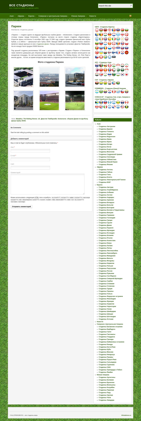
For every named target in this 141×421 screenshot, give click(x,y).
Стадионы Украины (106, 291)
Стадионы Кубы (105, 349)
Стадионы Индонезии (107, 136)
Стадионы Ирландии (107, 230)
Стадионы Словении (107, 286)
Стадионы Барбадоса (107, 329)
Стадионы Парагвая (106, 390)
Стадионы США (105, 367)
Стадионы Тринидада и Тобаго (110, 370)
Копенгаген (62, 119)
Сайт (12, 164)
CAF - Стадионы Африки (104, 80)
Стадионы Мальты (106, 258)
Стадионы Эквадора (106, 400)
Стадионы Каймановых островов (111, 342)
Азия (11, 16)
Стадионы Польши (106, 266)
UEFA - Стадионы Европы (105, 27)
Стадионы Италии (106, 238)
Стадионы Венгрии (106, 213)
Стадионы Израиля (106, 228)
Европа (31, 16)
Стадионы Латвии (106, 246)
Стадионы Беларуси (106, 202)
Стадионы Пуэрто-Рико (108, 359)
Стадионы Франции (106, 301)
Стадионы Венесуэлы (107, 385)
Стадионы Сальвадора (107, 362)
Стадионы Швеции (106, 314)
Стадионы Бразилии (106, 382)
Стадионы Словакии (106, 284)
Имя (12, 147)
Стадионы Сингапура (107, 157)
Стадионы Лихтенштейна (108, 251)
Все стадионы (21, 5)
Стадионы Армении (106, 200)
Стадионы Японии (106, 164)
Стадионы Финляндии (107, 299)
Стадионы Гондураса (107, 337)
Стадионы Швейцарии (107, 311)
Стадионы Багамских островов (110, 327)
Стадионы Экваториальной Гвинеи (112, 180)
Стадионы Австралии (107, 126)
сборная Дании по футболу (77, 119)
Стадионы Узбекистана (107, 159)
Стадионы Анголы (106, 169)
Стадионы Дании (26, 30)
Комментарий (15, 172)
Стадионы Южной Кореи (108, 162)
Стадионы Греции (105, 220)
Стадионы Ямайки (106, 372)
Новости (92, 16)
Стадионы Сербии (106, 281)
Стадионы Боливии (106, 380)
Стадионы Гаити (105, 332)
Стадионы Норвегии (106, 263)
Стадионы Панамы (106, 357)
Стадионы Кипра (105, 243)
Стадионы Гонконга (106, 131)
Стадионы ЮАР (105, 182)
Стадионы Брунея (106, 129)
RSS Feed (130, 16)
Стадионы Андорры (106, 197)
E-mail (13, 156)
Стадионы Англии (105, 195)
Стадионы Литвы (105, 248)
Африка (21, 16)
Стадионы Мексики (106, 352)
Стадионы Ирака (105, 139)
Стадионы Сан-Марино (107, 276)
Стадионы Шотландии (107, 316)
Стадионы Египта (105, 177)
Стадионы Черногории (107, 306)
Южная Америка (78, 16)
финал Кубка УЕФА (18, 121)
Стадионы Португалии (107, 268)
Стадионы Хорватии (106, 304)
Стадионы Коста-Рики (107, 347)
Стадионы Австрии (106, 187)
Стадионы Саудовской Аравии (110, 154)
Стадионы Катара (105, 144)
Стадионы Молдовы (106, 261)
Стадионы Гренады (106, 339)
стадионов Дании (42, 44)
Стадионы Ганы (105, 174)
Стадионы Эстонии (106, 319)
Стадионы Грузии (105, 223)
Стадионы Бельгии (106, 205)
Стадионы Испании (106, 235)
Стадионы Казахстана (107, 240)
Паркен (16, 26)
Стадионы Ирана (105, 142)
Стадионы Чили (105, 397)
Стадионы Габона (105, 172)
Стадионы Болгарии (106, 208)
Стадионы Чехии (105, 309)
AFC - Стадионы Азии (103, 62)
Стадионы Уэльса (105, 294)
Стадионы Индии (105, 134)
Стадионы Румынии (106, 273)
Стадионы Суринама (107, 365)
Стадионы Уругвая (106, 395)
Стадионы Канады (106, 344)
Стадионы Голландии (107, 218)
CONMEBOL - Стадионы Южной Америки (110, 88)
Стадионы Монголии (106, 152)
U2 (39, 119)
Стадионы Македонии (107, 256)
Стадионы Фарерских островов (111, 296)
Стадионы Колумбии (107, 387)
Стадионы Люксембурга (108, 253)
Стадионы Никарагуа (107, 354)
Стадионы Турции (105, 289)
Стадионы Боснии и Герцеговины (112, 210)
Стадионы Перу (105, 392)
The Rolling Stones (30, 119)
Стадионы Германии (106, 215)
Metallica (19, 119)
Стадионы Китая (105, 147)
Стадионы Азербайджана (108, 190)
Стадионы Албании (106, 192)
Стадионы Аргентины (107, 377)
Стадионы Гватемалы (107, 334)
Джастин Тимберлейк (49, 119)
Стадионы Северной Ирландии (110, 278)
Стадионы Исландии (107, 233)
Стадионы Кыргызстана (108, 149)
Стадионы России (105, 271)
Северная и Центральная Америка (53, 16)
